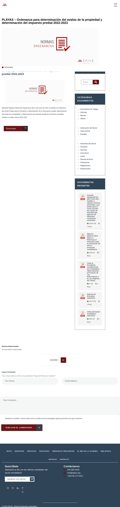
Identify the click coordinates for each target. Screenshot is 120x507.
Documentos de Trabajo (89, 109)
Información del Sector (88, 128)
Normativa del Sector (88, 144)
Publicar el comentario (23, 428)
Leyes (82, 156)
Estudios (83, 134)
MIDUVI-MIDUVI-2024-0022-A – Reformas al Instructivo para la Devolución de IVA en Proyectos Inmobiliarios (93, 241)
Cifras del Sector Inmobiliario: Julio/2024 (93, 314)
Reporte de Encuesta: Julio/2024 (91, 296)
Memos (83, 115)
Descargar (11, 128)
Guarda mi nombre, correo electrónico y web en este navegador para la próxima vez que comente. (44, 418)
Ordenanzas (85, 162)
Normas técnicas (86, 159)
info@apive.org (73, 473)
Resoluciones (85, 169)
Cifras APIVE (85, 131)
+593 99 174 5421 (75, 476)
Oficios (83, 119)
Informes (83, 112)
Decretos (83, 150)
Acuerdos (83, 147)
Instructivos (84, 153)
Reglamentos (85, 166)
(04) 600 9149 (73, 470)
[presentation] (16, 389)
